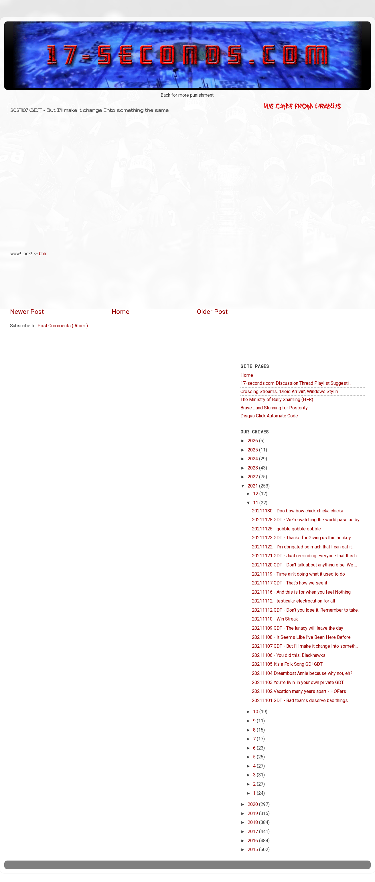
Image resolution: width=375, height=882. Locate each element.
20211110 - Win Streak (275, 619)
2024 (253, 458)
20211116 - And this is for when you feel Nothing (301, 592)
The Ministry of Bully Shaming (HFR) (276, 399)
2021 (253, 486)
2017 (253, 831)
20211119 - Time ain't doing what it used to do (298, 574)
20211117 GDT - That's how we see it (289, 583)
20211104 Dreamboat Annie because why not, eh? (302, 673)
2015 (253, 849)
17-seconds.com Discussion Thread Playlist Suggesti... (295, 383)
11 (256, 503)
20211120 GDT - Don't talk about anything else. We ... (304, 565)
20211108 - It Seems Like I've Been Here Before (301, 637)
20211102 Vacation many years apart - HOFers (299, 691)
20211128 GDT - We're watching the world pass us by (306, 519)
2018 (253, 822)
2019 (253, 813)
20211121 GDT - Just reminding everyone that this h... (305, 555)
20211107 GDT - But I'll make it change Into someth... (305, 646)
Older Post (212, 312)
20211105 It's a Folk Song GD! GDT (287, 664)
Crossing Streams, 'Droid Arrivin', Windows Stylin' (289, 391)
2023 (253, 468)
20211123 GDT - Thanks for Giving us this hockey (301, 537)
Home (120, 312)
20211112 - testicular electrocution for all (293, 601)
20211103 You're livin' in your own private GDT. (298, 682)
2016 (253, 840)
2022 (253, 476)
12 (256, 493)
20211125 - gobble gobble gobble (286, 529)
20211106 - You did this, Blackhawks (288, 655)
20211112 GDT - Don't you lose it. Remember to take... (306, 610)
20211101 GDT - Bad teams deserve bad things (300, 700)
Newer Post (27, 312)
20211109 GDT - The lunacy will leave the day (297, 628)
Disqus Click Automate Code (269, 416)
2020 (253, 804)
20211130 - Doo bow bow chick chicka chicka (297, 511)
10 (256, 711)
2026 (253, 440)
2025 (253, 450)
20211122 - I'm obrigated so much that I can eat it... (303, 547)
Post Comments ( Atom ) (63, 325)
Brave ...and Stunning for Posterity (274, 408)
